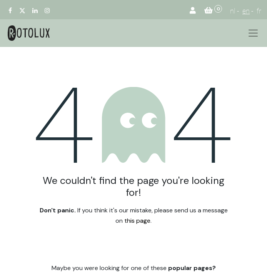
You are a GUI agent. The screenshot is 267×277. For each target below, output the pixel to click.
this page (137, 221)
